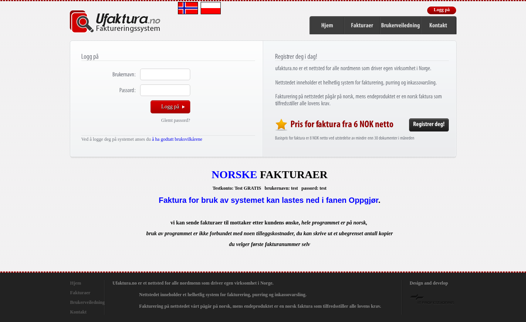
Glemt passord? (175, 120)
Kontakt (78, 312)
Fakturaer (80, 292)
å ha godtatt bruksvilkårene (177, 139)
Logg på (442, 9)
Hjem (75, 283)
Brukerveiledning (87, 302)
